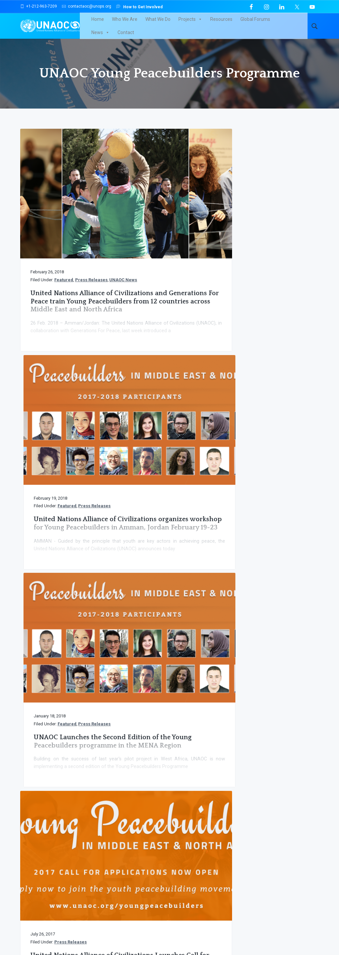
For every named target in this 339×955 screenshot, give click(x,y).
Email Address (244, 832)
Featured (63, 215)
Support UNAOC (280, 718)
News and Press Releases (153, 800)
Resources (217, 23)
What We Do (153, 23)
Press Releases (47, 222)
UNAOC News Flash (45, 800)
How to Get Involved (139, 6)
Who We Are (120, 23)
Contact (95, 36)
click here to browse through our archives (167, 821)
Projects (186, 23)
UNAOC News (80, 222)
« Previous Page (157, 635)
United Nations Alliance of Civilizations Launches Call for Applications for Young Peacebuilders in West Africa (270, 503)
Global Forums (251, 23)
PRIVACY (271, 929)
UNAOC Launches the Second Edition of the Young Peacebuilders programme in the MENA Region (268, 252)
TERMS (293, 929)
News (283, 23)
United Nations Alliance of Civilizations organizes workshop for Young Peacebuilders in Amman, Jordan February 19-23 (167, 260)
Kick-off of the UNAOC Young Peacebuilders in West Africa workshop (169, 486)
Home (93, 23)
